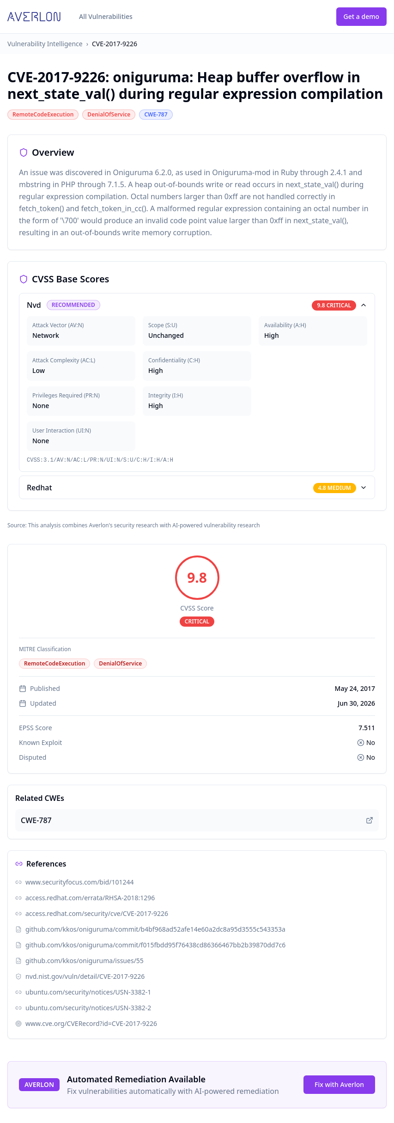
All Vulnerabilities (106, 16)
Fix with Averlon (339, 1084)
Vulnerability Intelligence (45, 43)
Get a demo (361, 16)
